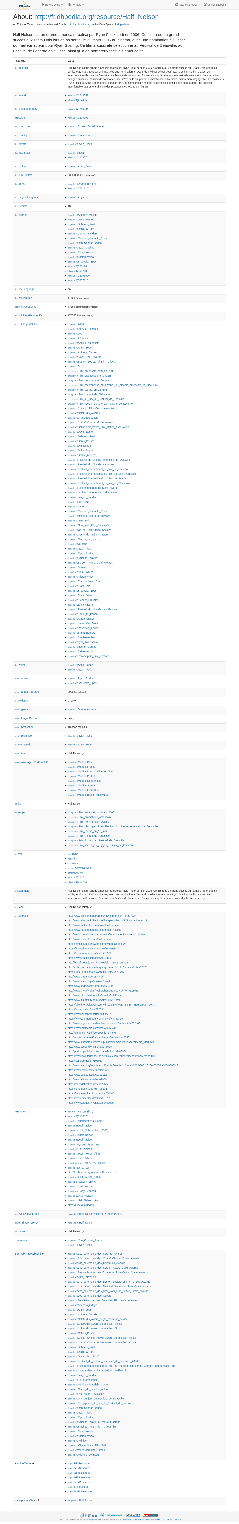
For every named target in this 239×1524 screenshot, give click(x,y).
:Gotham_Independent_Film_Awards (94, 492)
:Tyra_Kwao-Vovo (83, 642)
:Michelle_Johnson (83, 1454)
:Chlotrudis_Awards (84, 413)
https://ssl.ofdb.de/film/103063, (85, 1060)
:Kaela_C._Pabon (83, 614)
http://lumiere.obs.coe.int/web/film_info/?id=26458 (96, 971)
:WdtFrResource (80, 1491)
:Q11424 (76, 877)
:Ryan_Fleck (80, 143)
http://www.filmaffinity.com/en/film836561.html (94, 999)
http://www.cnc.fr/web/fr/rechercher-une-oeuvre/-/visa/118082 (103, 990)
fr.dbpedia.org (123, 24)
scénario (23, 744)
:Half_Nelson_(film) (80, 1111)
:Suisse (77, 567)
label (19, 907)
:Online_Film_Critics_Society (89, 529)
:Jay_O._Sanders (82, 233)
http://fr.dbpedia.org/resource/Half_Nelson (96, 17)
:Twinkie (77, 1440)
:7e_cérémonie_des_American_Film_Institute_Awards (104, 1300)
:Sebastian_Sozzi (82, 651)
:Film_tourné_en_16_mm (87, 389)
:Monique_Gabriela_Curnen (88, 238)
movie (38, 24)
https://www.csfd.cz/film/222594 (86, 1009)
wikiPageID (23, 297)
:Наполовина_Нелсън (86, 1120)
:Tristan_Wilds (81, 256)
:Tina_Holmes (80, 252)
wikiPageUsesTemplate (31, 762)
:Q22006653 (79, 117)
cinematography (26, 108)
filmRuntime (23, 175)
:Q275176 (77, 266)
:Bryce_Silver (80, 595)
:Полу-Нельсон (82, 1191)
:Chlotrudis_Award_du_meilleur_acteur (95, 1323)
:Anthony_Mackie (82, 214)
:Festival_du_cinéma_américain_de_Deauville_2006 (103, 1361)
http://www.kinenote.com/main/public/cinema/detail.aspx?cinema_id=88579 (111, 1041)
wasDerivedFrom (27, 1213)
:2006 (76, 324)
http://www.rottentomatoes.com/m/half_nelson (94, 929)
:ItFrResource (78, 1486)
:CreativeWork (80, 867)
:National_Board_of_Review (89, 515)
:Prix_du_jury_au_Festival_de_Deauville (96, 399)
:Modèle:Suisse (81, 785)
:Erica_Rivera (80, 604)
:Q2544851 (78, 95)
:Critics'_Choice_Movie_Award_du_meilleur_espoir (102, 1342)
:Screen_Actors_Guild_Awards (90, 562)
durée (21, 700)
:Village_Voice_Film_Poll (87, 1445)
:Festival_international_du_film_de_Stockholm (99, 483)
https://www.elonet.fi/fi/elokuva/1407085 (91, 1102)
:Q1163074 (78, 157)
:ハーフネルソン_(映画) (86, 1162)
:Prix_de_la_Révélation (86, 1393)
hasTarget (24, 1463)
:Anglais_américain (83, 342)
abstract (21, 67)
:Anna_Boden (80, 166)
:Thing (73, 853)
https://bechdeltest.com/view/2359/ (88, 1084)
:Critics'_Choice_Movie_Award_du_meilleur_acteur (102, 1337)
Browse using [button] (52, 4)
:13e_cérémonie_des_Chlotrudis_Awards (96, 1262)
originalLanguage (27, 197)
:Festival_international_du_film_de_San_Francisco (102, 473)
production (24, 726)
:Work (73, 863)
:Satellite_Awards (82, 557)
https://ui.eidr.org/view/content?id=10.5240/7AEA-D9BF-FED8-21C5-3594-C (112, 1004)
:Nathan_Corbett (82, 646)
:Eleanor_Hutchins (83, 599)
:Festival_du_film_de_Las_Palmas (92, 609)
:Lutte (76, 506)
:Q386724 (77, 881)
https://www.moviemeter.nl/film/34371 (89, 1070)
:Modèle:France (81, 766)
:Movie (75, 872)
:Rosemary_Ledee (83, 628)
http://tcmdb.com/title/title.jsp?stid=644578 (92, 1032)
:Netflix (76, 152)
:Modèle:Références (84, 780)
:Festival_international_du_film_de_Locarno (98, 469)
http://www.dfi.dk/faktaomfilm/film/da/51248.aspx (96, 995)
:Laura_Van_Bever (83, 623)
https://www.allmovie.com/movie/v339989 (92, 948)
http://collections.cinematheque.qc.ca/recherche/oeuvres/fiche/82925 (107, 967)
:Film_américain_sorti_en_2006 (91, 370)
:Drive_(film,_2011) (83, 1356)
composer (22, 126)
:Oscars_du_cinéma (84, 539)
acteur (22, 678)
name (20, 1231)
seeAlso (21, 915)
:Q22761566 (79, 275)
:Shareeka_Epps (82, 261)
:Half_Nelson (80, 1125)
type (19, 853)
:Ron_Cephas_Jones (85, 242)
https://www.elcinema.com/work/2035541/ (92, 1027)
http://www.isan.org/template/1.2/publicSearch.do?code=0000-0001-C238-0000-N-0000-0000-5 (123, 1065)
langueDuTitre (26, 718)
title (18, 803)
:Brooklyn (78, 366)
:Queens (77, 543)
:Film (72, 858)
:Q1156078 (78, 1116)
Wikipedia (92, 1519)
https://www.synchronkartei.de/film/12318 (91, 1013)
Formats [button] (76, 4)
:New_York (79, 520)
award (20, 95)
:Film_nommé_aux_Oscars (88, 380)
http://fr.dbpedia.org (79, 24)
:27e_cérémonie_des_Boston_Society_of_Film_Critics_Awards (109, 1281)
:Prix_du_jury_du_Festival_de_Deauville (96, 1398)
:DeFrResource (79, 1468)
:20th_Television (82, 1277)
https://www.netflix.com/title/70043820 (89, 957)
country (21, 135)
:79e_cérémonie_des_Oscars (89, 1295)
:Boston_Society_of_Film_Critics (91, 361)
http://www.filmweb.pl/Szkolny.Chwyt (89, 981)
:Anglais (77, 197)
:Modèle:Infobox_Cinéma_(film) (91, 771)
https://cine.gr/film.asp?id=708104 (87, 1088)
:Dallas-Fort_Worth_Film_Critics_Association (98, 427)
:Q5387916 (78, 280)
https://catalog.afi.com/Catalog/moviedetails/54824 (97, 943)
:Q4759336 (78, 108)
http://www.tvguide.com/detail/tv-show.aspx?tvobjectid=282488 (104, 1023)
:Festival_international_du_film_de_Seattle (97, 478)
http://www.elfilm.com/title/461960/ (87, 1079)
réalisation (24, 735)
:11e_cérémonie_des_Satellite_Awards (95, 1253)
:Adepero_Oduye (82, 1305)
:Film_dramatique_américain (89, 375)
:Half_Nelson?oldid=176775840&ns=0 (95, 1213)
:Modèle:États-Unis (83, 790)
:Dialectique (79, 445)
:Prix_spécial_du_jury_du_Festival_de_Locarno (100, 1403)
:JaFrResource (79, 1477)
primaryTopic (26, 1500)
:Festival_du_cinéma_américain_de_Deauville (99, 459)
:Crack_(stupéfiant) (83, 417)
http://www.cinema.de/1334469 (85, 976)
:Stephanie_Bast (82, 637)
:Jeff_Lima (78, 501)
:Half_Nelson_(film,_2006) (88, 1130)
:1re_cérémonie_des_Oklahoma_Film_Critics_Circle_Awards (108, 1272)
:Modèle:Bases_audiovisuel (88, 794)
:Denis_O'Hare (81, 228)
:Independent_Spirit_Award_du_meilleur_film (98, 1370)
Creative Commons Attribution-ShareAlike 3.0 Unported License (151, 1519)
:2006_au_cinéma (83, 328)
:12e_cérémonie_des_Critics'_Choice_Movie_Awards (103, 1258)
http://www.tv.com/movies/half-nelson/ (89, 939)
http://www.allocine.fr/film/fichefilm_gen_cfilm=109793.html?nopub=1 (107, 920)
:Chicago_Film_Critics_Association (92, 408)
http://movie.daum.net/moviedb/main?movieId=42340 (98, 1037)
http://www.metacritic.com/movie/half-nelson (93, 925)
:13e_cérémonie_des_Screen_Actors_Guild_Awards (103, 1267)
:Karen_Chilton (81, 618)
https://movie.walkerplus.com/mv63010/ (91, 1093)
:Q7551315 (78, 188)
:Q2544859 (78, 100)
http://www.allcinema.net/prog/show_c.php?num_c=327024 (102, 915)
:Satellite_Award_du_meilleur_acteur (94, 1421)
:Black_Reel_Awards (84, 356)
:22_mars (78, 338)
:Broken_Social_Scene (86, 126)
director (21, 143)
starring (21, 214)
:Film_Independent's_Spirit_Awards (93, 487)
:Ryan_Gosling (81, 247)
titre (20, 753)
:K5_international (82, 1379)
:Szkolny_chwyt (82, 1181)
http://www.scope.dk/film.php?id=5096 (90, 1046)
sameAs (21, 1111)
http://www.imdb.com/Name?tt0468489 (90, 985)
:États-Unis (79, 135)
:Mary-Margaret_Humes (86, 1449)
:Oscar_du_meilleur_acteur (88, 534)
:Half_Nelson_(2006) (85, 1176)
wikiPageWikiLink (27, 324)
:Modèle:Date (80, 762)
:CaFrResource (79, 1472)
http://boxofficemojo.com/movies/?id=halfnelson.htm (98, 962)
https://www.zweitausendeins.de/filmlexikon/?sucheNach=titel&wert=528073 (112, 1056)
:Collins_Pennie (81, 1333)
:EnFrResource (79, 1482)
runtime (21, 206)
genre (20, 183)
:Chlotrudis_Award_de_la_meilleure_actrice (98, 1319)
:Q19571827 (79, 270)
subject (20, 812)
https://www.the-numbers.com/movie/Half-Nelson (96, 1018)
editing (20, 166)
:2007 (76, 333)
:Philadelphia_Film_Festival (88, 656)
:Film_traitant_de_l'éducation (89, 394)
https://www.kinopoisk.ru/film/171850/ (89, 953)
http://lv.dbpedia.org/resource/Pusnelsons (92, 1172)
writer (20, 664)
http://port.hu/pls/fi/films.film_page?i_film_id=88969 (97, 1051)
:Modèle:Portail (81, 776)
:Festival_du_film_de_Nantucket (91, 464)
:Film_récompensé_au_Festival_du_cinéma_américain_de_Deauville (113, 384)
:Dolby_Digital (80, 450)
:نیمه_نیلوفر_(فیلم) (83, 1144)
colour (20, 117)
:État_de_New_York (84, 581)
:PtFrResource (78, 1463)
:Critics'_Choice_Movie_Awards (91, 422)
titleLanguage (24, 289)
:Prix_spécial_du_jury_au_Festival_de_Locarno (100, 403)
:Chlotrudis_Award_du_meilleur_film (93, 1328)
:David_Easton (81, 219)
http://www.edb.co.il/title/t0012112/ (87, 1074)
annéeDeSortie (27, 691)
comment (22, 890)
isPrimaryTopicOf (26, 1222)
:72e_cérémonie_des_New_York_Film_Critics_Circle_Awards (108, 1291)
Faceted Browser (186, 4)
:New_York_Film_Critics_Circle (90, 525)
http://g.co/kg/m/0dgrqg (81, 1205)
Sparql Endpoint (215, 4)
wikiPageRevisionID (28, 315)
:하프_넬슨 (79, 1167)
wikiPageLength (26, 306)
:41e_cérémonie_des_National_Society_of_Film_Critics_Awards (110, 1286)
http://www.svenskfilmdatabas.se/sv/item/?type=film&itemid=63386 (106, 934)
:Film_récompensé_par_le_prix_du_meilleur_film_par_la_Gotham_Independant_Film (121, 1365)
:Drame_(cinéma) (82, 183)
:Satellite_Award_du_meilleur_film (92, 1426)
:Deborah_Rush (81, 224)
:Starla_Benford (81, 632)
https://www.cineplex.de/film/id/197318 (90, 1098)
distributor (22, 152)
